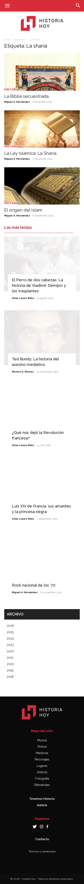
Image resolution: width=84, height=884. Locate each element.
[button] (7, 5)
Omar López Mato (23, 298)
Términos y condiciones (42, 851)
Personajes (42, 759)
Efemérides (42, 785)
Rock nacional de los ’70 (33, 585)
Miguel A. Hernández (17, 102)
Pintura (42, 746)
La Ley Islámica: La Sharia (30, 153)
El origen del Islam (23, 210)
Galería (42, 805)
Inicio (7, 39)
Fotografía (42, 778)
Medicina (42, 753)
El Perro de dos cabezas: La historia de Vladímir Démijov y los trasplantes (39, 285)
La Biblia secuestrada (26, 96)
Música (42, 740)
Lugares (42, 765)
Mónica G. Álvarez (23, 371)
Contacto (42, 839)
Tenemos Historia (42, 799)
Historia (11, 89)
